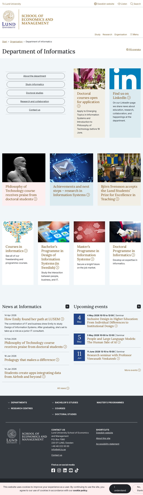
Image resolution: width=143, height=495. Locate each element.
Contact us (34, 109)
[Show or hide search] (135, 4)
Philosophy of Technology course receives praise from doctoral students (21, 192)
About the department (34, 76)
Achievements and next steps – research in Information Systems (71, 190)
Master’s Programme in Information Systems (88, 252)
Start (4, 41)
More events (133, 370)
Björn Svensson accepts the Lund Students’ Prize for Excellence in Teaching (119, 192)
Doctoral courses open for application (88, 99)
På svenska (133, 49)
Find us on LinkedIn (122, 95)
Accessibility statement (107, 444)
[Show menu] (134, 35)
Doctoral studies (34, 92)
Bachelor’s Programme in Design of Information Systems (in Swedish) (52, 257)
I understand (120, 488)
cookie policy (80, 490)
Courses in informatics (17, 248)
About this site (103, 438)
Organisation (120, 34)
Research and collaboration (34, 101)
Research (107, 34)
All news (63, 388)
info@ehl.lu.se (58, 449)
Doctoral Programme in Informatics (124, 250)
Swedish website (104, 432)
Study (97, 34)
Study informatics (35, 84)
